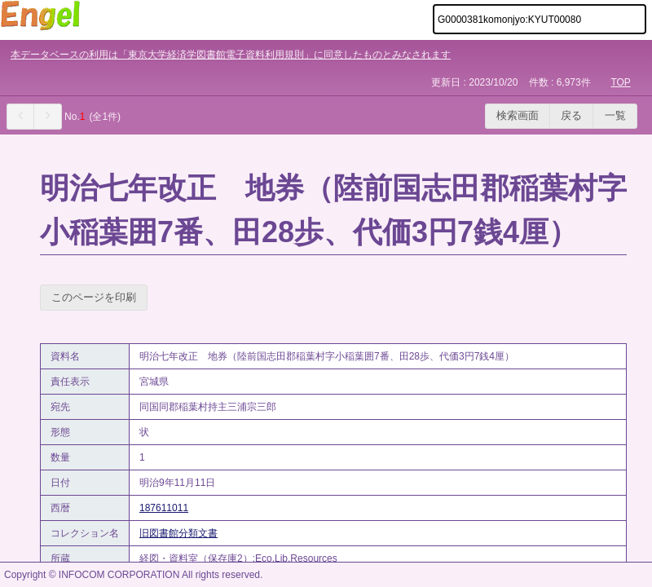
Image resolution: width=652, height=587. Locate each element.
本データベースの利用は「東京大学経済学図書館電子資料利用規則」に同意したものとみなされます (231, 54)
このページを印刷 (93, 297)
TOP (620, 82)
